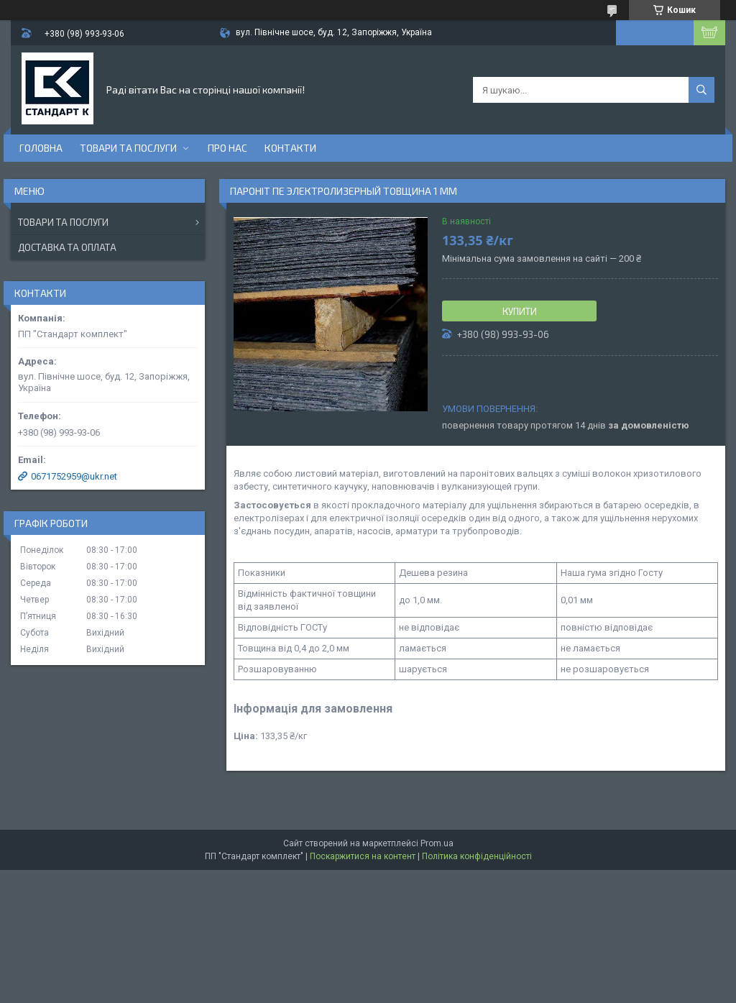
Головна (41, 148)
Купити (519, 311)
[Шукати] (701, 90)
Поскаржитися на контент (362, 856)
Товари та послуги (128, 148)
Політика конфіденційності (477, 856)
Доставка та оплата (67, 247)
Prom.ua (437, 843)
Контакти (290, 148)
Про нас (227, 148)
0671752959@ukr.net (74, 476)
